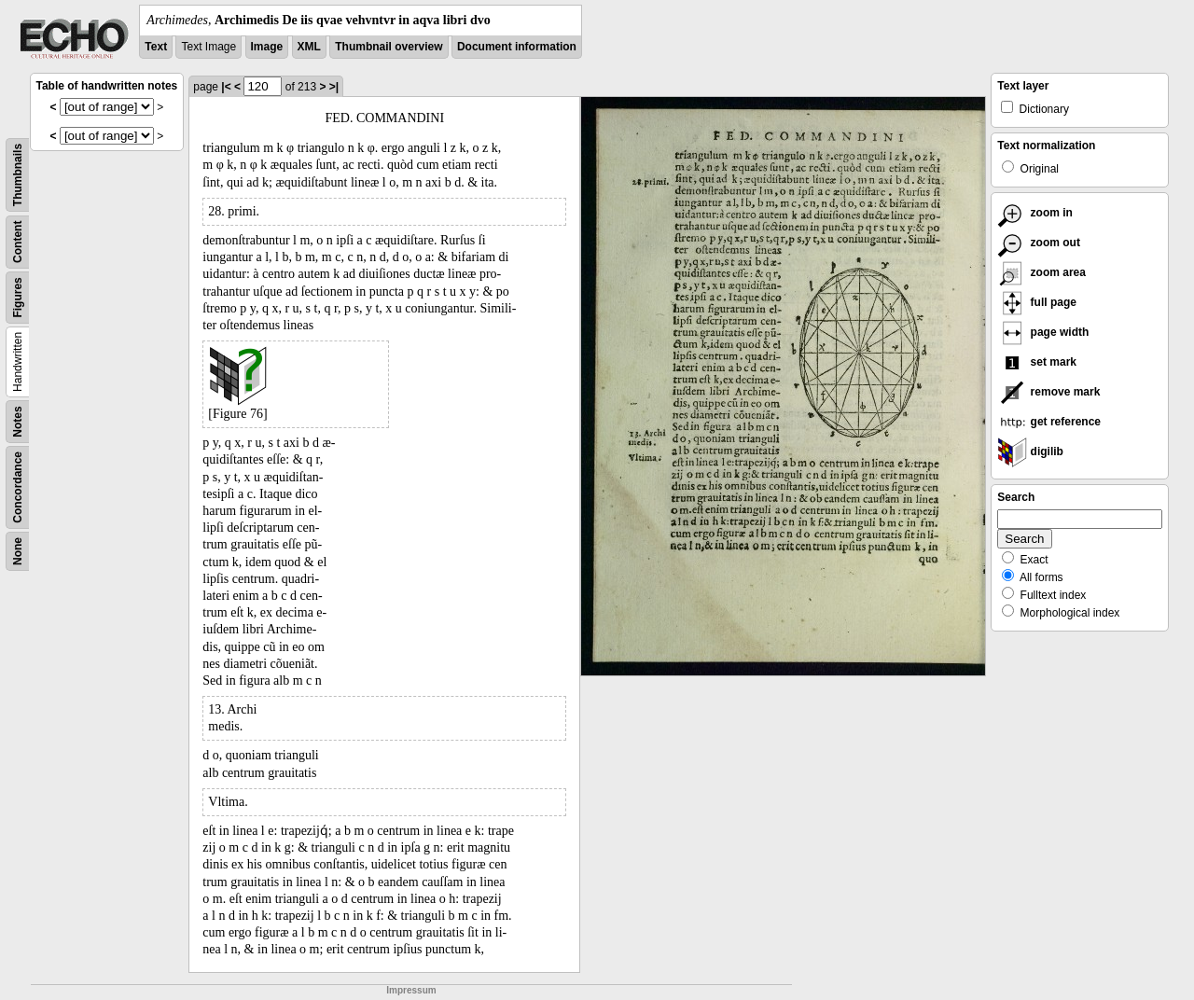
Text (156, 46)
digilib (1030, 451)
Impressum (411, 990)
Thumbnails (17, 175)
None (17, 551)
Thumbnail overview (388, 46)
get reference (1049, 421)
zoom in (1035, 212)
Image (267, 46)
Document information (516, 46)
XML (309, 46)
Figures (17, 297)
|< (225, 86)
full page (1036, 302)
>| (334, 86)
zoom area (1041, 272)
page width (1043, 332)
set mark (1036, 361)
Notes (17, 421)
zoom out (1038, 242)
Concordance (17, 487)
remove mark (1048, 391)
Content (17, 242)
